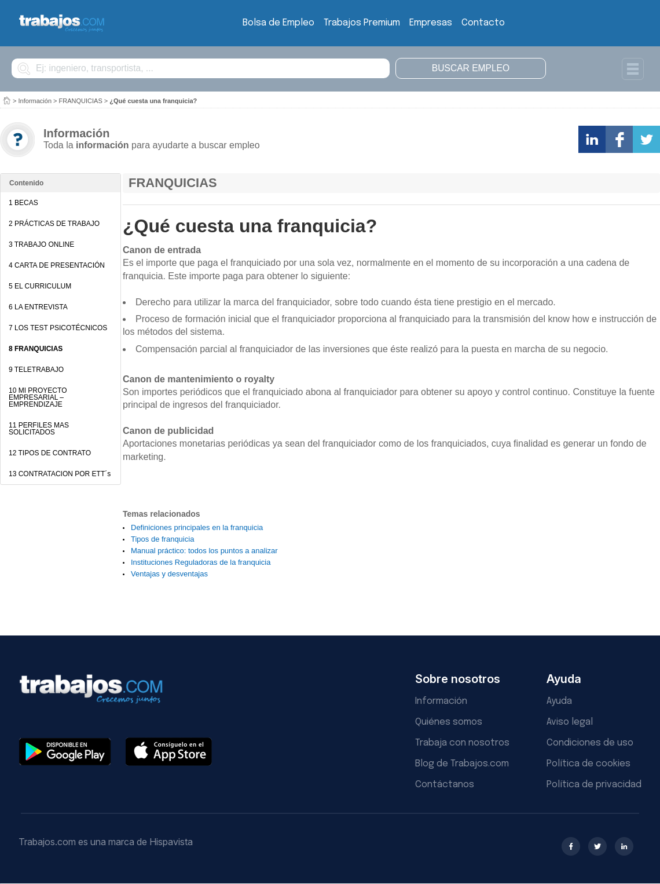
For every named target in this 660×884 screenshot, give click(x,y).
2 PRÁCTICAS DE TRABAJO (54, 224)
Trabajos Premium (362, 23)
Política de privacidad (594, 785)
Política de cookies (588, 764)
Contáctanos (444, 785)
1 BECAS (23, 203)
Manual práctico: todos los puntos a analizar (204, 550)
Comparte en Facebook (619, 139)
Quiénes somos (448, 722)
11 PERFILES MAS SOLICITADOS (39, 428)
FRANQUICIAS (80, 100)
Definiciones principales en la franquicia (197, 527)
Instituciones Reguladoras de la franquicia (200, 562)
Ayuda (559, 701)
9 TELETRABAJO (36, 370)
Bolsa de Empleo (278, 23)
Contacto (483, 23)
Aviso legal (570, 722)
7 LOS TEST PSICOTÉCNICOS (58, 328)
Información (35, 100)
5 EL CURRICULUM (40, 286)
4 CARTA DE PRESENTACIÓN (57, 265)
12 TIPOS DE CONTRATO (50, 453)
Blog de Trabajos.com (462, 764)
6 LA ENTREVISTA (38, 307)
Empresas (430, 23)
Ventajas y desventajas (169, 573)
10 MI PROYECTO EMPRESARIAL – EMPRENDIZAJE (38, 397)
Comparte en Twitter (646, 139)
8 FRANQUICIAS (36, 349)
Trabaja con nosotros (462, 743)
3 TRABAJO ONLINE (41, 244)
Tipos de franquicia (162, 539)
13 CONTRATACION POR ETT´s (60, 474)
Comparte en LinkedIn (592, 139)
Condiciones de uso (590, 743)
